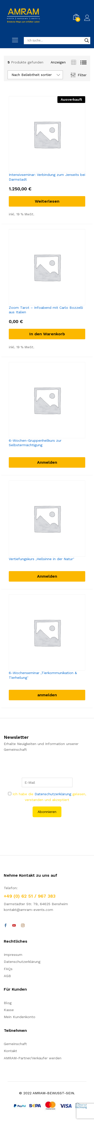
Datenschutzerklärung (53, 794)
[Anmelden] (47, 462)
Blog (8, 1003)
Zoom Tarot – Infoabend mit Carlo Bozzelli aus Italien (46, 310)
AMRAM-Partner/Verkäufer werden (32, 1058)
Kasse (9, 1010)
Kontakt (10, 1051)
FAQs (8, 969)
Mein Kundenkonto (19, 1017)
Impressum (13, 955)
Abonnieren (47, 812)
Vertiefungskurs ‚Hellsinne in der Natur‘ (41, 559)
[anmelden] (47, 695)
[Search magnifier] (86, 40)
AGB (7, 976)
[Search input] (55, 40)
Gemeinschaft (15, 1044)
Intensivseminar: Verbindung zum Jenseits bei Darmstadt (47, 177)
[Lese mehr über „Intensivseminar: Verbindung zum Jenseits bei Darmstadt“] (47, 201)
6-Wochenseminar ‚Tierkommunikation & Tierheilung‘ (43, 675)
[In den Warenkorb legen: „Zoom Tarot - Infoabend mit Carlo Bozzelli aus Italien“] (47, 334)
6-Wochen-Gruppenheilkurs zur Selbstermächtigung (35, 442)
